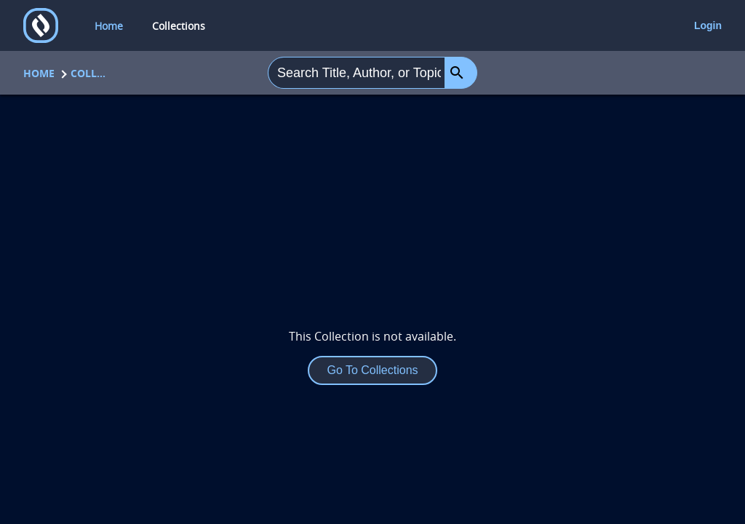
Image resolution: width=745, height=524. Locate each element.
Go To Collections (372, 370)
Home (39, 73)
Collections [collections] (178, 26)
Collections (89, 73)
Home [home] (109, 26)
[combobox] (356, 72)
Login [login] (708, 25)
